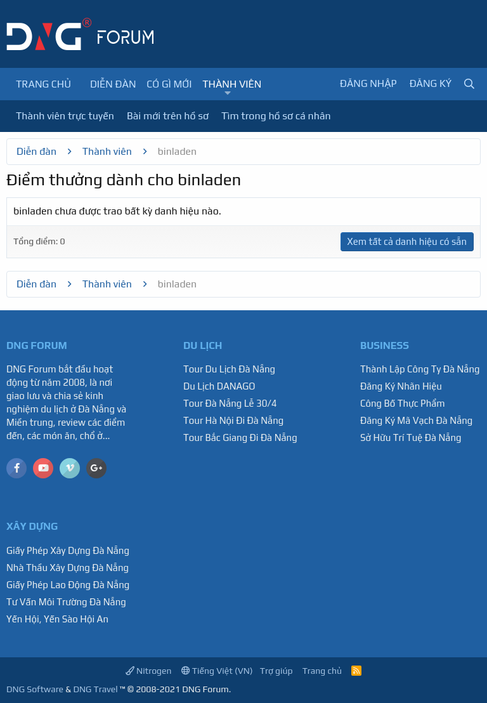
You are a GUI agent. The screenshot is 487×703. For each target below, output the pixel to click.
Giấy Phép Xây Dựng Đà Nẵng (67, 550)
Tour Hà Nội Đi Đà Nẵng (233, 420)
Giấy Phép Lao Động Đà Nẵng (67, 584)
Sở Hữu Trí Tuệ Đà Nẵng (411, 437)
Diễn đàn (113, 84)
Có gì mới (169, 84)
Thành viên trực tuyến (65, 116)
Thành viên (231, 84)
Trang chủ (43, 84)
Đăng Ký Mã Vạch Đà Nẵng (416, 420)
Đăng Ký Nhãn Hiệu (401, 386)
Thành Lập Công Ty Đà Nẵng (420, 369)
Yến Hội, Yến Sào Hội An (57, 619)
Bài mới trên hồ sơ (168, 116)
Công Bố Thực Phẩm (402, 403)
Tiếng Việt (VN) (217, 671)
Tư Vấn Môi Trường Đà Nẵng (66, 601)
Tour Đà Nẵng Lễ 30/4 (230, 403)
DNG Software (34, 689)
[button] (228, 93)
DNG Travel (95, 689)
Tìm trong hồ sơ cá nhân (276, 116)
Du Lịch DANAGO (219, 386)
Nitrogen (149, 671)
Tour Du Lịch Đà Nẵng (229, 369)
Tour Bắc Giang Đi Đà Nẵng (240, 437)
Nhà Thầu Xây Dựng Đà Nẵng (67, 567)
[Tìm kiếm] (469, 84)
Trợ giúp (276, 671)
